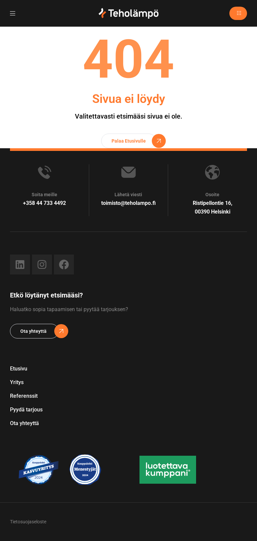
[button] (238, 13)
